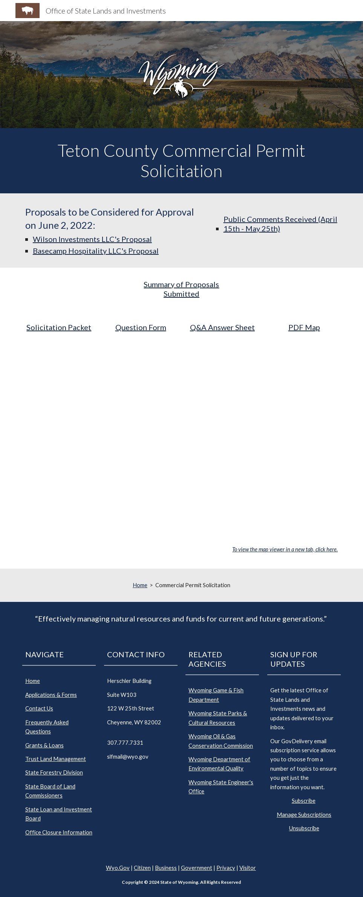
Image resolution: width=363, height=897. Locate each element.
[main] (181, 160)
